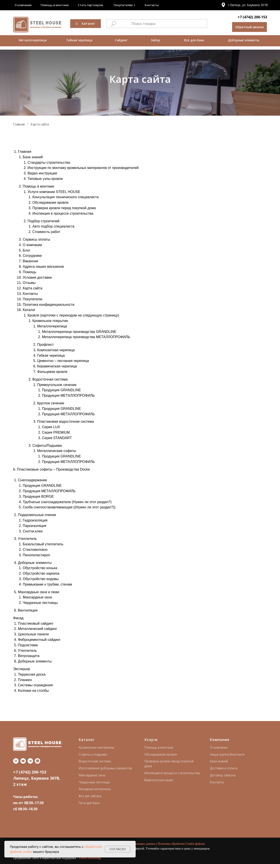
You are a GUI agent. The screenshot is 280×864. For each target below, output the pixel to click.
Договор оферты (223, 775)
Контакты (217, 782)
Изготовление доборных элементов (105, 768)
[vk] (16, 761)
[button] (249, 27)
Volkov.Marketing (90, 858)
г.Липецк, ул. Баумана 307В (248, 5)
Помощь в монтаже (158, 747)
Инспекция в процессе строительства (172, 773)
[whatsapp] (37, 761)
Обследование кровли (160, 754)
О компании (219, 747)
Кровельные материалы (96, 747)
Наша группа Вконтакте (227, 754)
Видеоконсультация (158, 780)
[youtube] (23, 761)
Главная (19, 124)
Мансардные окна (92, 775)
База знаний (219, 761)
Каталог (86, 739)
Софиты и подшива (93, 754)
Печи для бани (89, 803)
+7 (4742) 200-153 (252, 17)
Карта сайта (40, 124)
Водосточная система (95, 761)
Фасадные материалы (95, 789)
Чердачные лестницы (94, 782)
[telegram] (30, 761)
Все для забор (89, 796)
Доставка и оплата (223, 768)
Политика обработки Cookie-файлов (181, 843)
